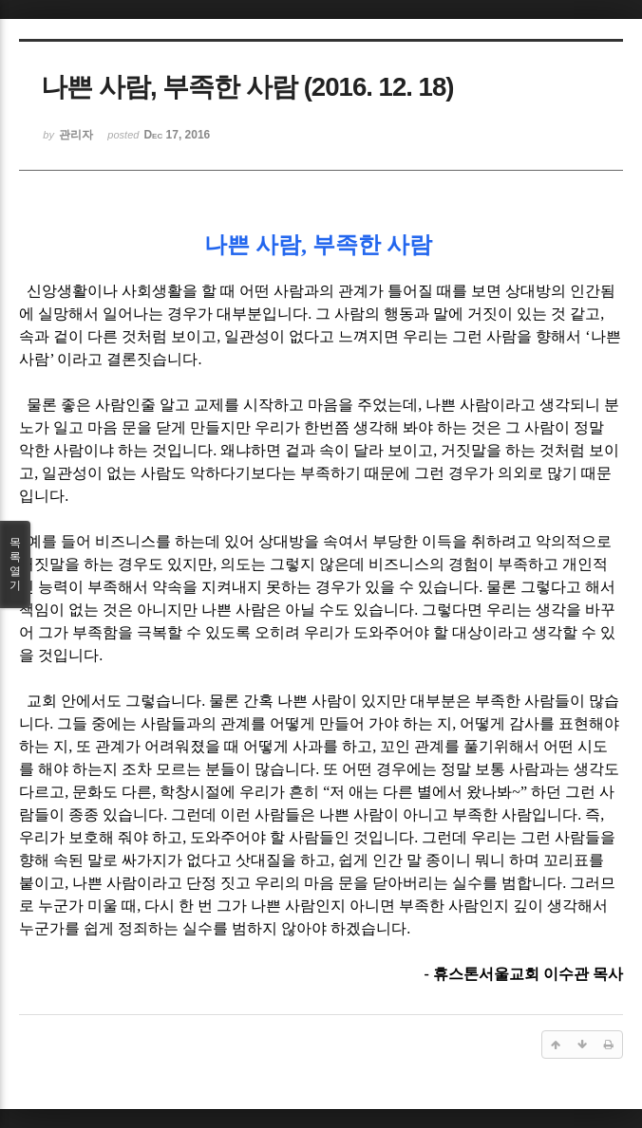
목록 (15, 564)
